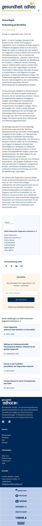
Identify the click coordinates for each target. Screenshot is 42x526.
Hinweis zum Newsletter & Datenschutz (21, 307)
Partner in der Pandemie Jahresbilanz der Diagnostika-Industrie (18, 365)
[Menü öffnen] (38, 10)
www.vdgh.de (8, 250)
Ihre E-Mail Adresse (12, 293)
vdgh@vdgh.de (9, 248)
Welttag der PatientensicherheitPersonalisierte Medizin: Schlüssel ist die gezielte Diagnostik (19, 346)
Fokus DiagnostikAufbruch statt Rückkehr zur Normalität (19, 328)
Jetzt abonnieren (21, 300)
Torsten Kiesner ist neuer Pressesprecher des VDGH (19, 382)
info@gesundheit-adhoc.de (12, 484)
